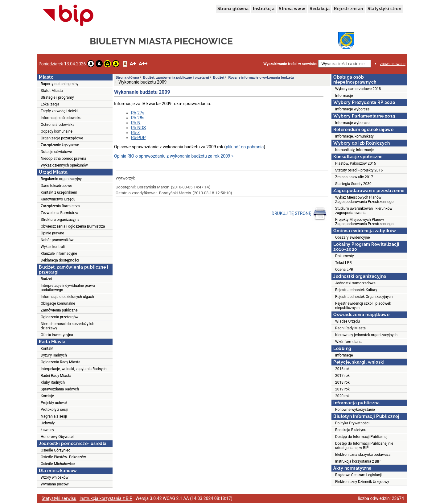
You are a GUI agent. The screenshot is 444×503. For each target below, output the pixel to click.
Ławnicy (47, 430)
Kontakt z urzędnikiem (59, 192)
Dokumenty (344, 256)
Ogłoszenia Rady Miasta (60, 362)
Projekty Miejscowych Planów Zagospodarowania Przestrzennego (364, 221)
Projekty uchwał (54, 403)
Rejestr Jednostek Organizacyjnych (364, 297)
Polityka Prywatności (352, 423)
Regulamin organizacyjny (61, 179)
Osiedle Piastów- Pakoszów (63, 457)
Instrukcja (263, 8)
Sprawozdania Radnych (60, 389)
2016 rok (342, 369)
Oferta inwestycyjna (57, 335)
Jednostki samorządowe (355, 283)
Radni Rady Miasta (56, 375)
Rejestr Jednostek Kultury (356, 290)
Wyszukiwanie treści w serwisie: (290, 64)
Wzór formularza (349, 342)
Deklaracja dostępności (60, 260)
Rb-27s (137, 112)
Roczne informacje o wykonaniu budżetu (261, 77)
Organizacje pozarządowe (62, 138)
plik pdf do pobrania (245, 146)
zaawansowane (392, 64)
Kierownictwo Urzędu (58, 199)
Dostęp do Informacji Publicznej (361, 437)
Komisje (47, 396)
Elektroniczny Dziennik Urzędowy (362, 482)
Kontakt (47, 348)
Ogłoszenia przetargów (60, 317)
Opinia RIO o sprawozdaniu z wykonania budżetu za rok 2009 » (173, 156)
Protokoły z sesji (54, 409)
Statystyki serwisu (59, 498)
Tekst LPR (343, 263)
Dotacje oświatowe (56, 152)
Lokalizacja (50, 104)
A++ (143, 64)
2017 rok (342, 375)
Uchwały (48, 423)
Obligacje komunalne (58, 303)
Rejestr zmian (348, 8)
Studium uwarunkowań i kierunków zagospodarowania (364, 210)
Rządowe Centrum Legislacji (358, 475)
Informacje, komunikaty (354, 136)
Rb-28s (137, 117)
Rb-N (135, 122)
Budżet (46, 279)
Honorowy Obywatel (57, 437)
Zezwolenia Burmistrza (59, 213)
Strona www (292, 8)
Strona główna (233, 8)
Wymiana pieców (55, 484)
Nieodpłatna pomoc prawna (63, 158)
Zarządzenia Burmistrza (60, 206)
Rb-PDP (138, 137)
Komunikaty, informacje (354, 150)
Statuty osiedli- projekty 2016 (359, 170)
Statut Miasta (52, 91)
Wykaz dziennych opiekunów (64, 165)
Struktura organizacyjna (60, 219)
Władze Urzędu (347, 321)
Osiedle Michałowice (58, 464)
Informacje (344, 95)
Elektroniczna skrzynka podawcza (363, 454)
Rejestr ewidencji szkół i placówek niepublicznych (363, 305)
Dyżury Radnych (54, 355)
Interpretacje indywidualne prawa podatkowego (68, 287)
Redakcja (320, 8)
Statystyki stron (384, 8)
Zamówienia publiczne (59, 310)
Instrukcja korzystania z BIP (357, 461)
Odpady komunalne (56, 131)
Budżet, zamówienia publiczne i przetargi (176, 77)
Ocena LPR (344, 269)
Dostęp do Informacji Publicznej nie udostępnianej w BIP (364, 445)
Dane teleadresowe (56, 185)
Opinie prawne (52, 233)
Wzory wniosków (54, 477)
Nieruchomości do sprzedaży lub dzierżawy (67, 326)
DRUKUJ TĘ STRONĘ (299, 214)
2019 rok (342, 389)
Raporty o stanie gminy (59, 84)
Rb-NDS (138, 127)
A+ (133, 64)
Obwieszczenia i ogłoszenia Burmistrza (73, 226)
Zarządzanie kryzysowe (60, 145)
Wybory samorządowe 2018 (358, 89)
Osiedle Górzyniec (55, 450)
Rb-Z (135, 132)
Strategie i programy (57, 97)
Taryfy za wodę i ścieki (59, 111)
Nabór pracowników (57, 240)
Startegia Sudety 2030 (353, 184)
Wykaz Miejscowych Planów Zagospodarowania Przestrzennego (364, 199)
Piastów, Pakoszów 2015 (355, 163)
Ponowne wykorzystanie (355, 409)
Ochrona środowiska (57, 124)
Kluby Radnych (53, 382)
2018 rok (342, 382)
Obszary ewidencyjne (352, 237)
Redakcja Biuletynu (350, 430)
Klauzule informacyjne (59, 253)
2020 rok (342, 396)
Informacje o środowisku (61, 118)
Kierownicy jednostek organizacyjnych (366, 335)
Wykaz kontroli (53, 247)
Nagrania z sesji (54, 416)
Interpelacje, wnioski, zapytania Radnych (74, 369)
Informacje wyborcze (352, 109)
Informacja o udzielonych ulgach (67, 297)
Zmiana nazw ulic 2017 (354, 177)
